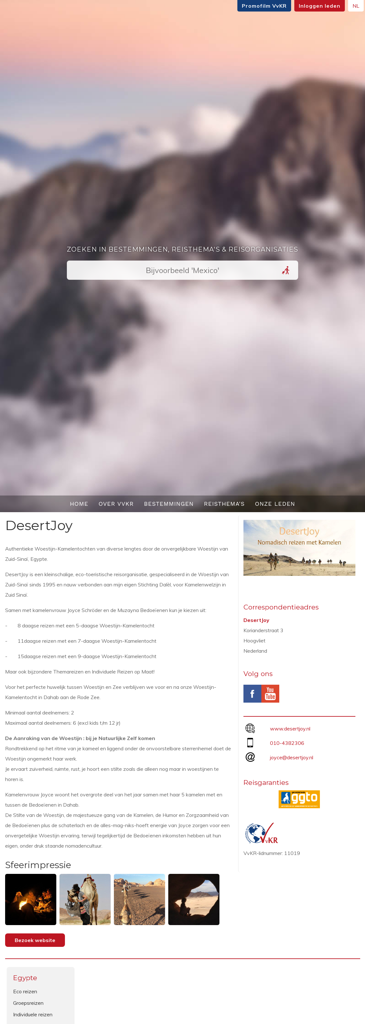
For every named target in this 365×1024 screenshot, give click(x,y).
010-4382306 (287, 743)
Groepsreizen (28, 1003)
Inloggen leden (314, 6)
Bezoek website (35, 940)
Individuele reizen (32, 1014)
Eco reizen (25, 991)
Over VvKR (116, 503)
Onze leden (275, 503)
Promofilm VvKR (259, 6)
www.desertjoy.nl (290, 728)
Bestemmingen (169, 503)
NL (350, 6)
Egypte (25, 978)
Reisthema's (224, 503)
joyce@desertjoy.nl (291, 757)
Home (79, 503)
